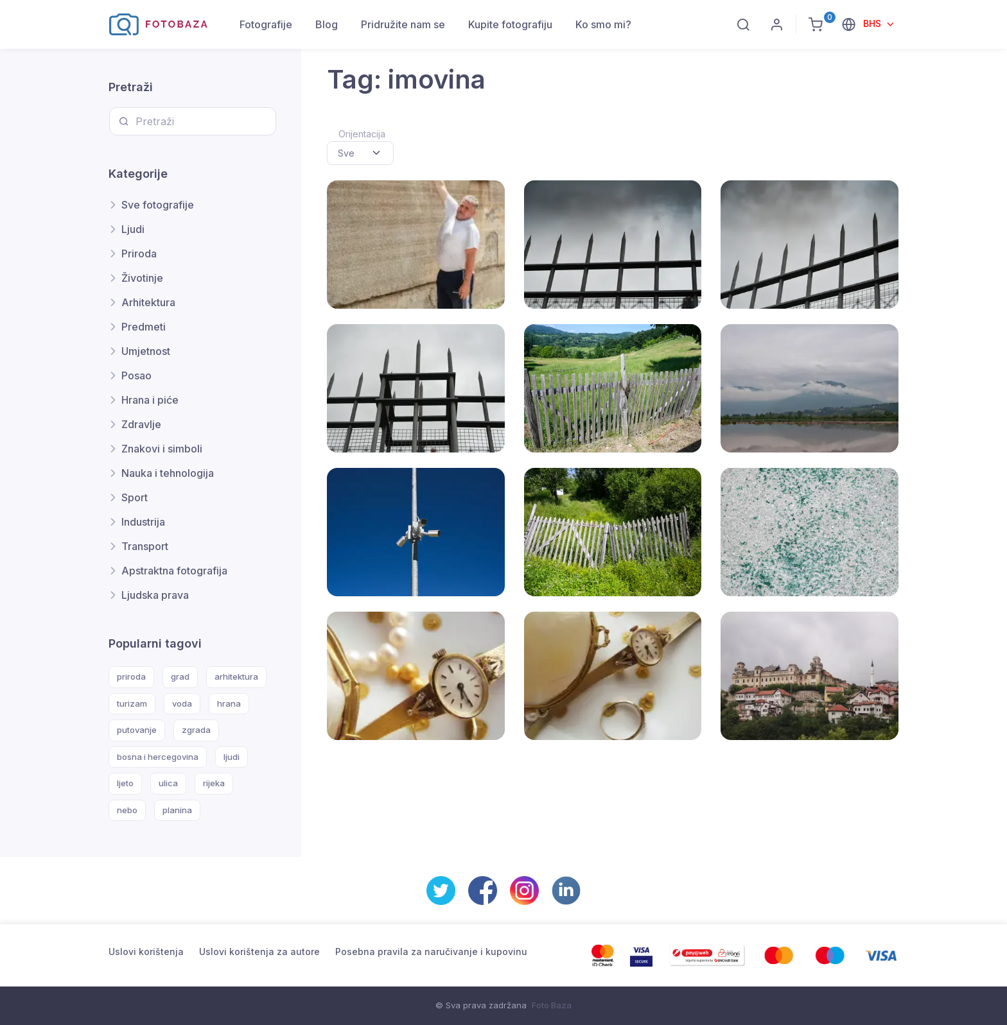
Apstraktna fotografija (174, 570)
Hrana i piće (150, 399)
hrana (229, 703)
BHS (873, 23)
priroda (131, 676)
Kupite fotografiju (510, 24)
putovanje (137, 730)
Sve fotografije (157, 204)
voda (182, 703)
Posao (136, 375)
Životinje (142, 277)
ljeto (125, 783)
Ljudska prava (155, 595)
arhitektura (236, 676)
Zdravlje (141, 424)
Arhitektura (148, 302)
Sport (134, 497)
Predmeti (143, 326)
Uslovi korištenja (146, 951)
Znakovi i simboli (161, 448)
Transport (144, 546)
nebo (127, 810)
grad (180, 676)
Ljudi (132, 229)
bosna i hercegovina (157, 757)
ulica (168, 783)
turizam (132, 703)
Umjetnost (145, 351)
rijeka (214, 783)
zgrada (196, 730)
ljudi (231, 757)
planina (177, 810)
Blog (326, 24)
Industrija (143, 521)
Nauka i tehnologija (167, 473)
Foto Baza (552, 1005)
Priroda (139, 253)
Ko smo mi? (603, 24)
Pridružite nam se (403, 24)
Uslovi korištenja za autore (259, 951)
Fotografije (266, 24)
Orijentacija (361, 133)
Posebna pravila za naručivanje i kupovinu (431, 951)
